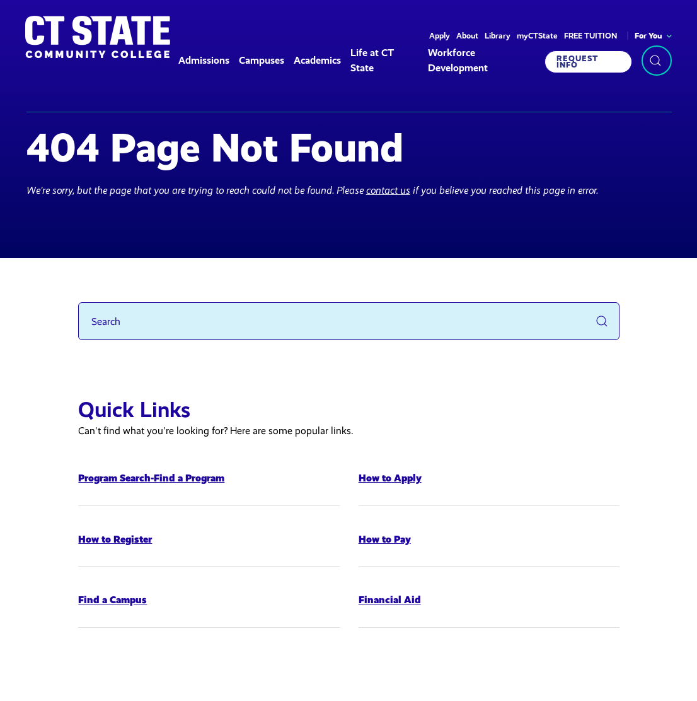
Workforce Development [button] (458, 60)
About (467, 35)
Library (497, 35)
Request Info (577, 61)
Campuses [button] (261, 60)
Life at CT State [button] (372, 60)
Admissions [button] (203, 60)
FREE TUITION (590, 35)
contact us (388, 190)
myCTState (537, 35)
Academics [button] (317, 60)
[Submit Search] (601, 321)
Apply (439, 35)
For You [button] (648, 35)
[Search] (348, 321)
